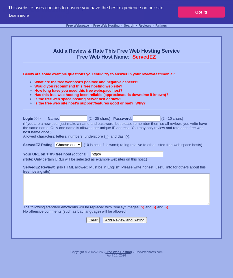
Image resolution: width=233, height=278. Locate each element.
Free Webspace (77, 25)
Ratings (160, 25)
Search (129, 25)
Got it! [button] (201, 12)
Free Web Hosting (106, 25)
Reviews (145, 25)
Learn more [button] (19, 15)
